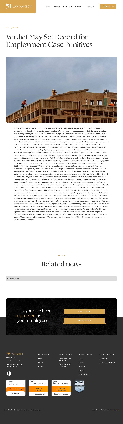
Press (81, 363)
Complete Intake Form (107, 363)
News (81, 371)
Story (48, 6)
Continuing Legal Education (64, 365)
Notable (116, 410)
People (57, 6)
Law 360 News (84, 375)
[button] (67, 6)
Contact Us (103, 359)
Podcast (82, 367)
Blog (80, 359)
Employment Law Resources (65, 360)
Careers (78, 6)
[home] (18, 6)
